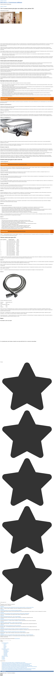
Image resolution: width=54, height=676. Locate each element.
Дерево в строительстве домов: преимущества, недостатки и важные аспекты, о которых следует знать (17, 607)
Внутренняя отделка (5, 642)
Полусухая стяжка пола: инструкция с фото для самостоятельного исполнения (12, 619)
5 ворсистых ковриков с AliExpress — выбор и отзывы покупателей (11, 622)
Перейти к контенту (3, 0)
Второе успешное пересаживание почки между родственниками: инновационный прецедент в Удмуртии (18, 668)
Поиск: (1, 640)
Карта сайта (4, 671)
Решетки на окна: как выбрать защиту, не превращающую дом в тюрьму (13, 662)
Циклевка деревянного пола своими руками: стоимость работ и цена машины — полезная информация (16, 634)
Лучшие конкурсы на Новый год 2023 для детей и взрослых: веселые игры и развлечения (14, 613)
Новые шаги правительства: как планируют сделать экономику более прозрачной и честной (16, 663)
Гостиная (5, 643)
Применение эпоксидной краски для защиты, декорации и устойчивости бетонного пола (14, 628)
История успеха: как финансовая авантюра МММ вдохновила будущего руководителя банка (16, 669)
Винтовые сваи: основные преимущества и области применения (10, 625)
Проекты (3, 659)
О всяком (3, 658)
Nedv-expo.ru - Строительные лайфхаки (11, 2)
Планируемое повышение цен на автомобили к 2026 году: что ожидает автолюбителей (16, 664)
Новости (3, 657)
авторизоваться (17, 638)
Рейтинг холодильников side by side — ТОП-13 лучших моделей (10, 616)
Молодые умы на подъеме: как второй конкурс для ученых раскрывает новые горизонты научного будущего (19, 666)
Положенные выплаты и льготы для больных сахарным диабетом (11, 610)
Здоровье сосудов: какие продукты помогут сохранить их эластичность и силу (14, 667)
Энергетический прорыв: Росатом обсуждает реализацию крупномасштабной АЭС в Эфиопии (17, 665)
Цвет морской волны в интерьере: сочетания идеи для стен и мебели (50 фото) (12, 631)
